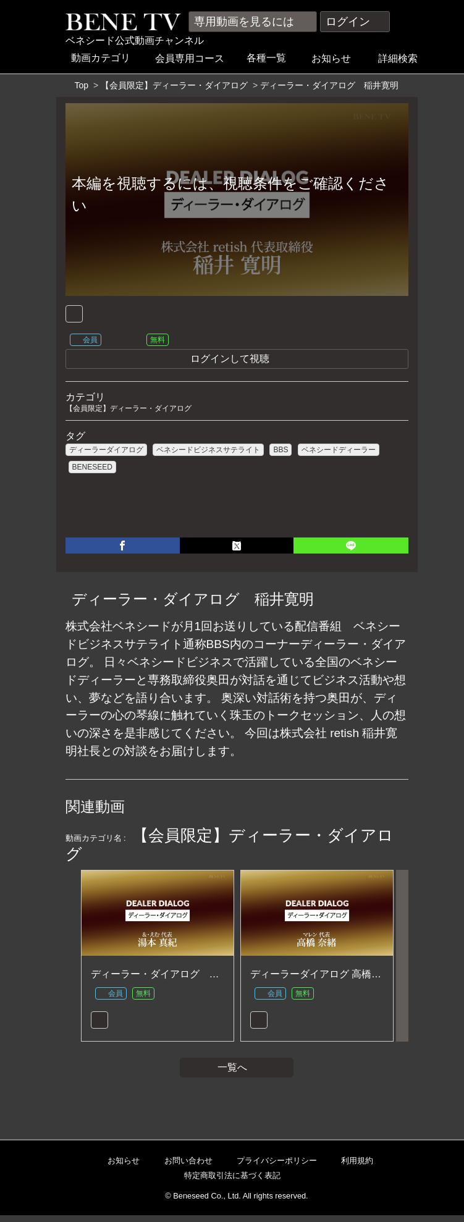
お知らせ (335, 58)
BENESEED (92, 469)
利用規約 (352, 1167)
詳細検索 (403, 58)
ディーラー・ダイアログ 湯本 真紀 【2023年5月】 (206, 979)
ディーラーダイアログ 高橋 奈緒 (322, 979)
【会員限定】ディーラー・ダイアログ (174, 85)
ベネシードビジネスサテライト (208, 451)
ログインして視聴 (296, 360)
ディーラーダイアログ (106, 451)
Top (82, 85)
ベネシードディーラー (339, 451)
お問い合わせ (183, 1167)
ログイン (355, 21)
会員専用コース (194, 58)
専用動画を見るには (252, 21)
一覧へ (236, 1074)
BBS (280, 451)
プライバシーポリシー (271, 1167)
